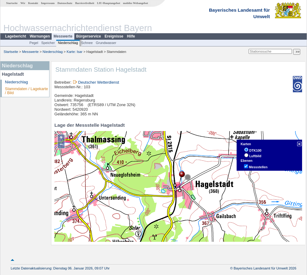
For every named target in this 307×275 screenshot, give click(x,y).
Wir (23, 3)
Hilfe (131, 36)
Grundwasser (106, 43)
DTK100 (255, 150)
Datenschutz (65, 3)
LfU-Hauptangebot (108, 3)
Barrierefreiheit (84, 3)
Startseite (12, 3)
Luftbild (255, 156)
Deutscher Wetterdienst (98, 82)
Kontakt (33, 3)
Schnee (87, 43)
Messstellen (258, 167)
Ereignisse (113, 36)
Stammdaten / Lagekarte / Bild (26, 90)
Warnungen (40, 36)
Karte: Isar (75, 52)
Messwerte (62, 36)
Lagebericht (15, 36)
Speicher (48, 43)
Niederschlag (68, 43)
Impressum (47, 3)
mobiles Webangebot (135, 3)
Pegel (34, 43)
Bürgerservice (88, 36)
